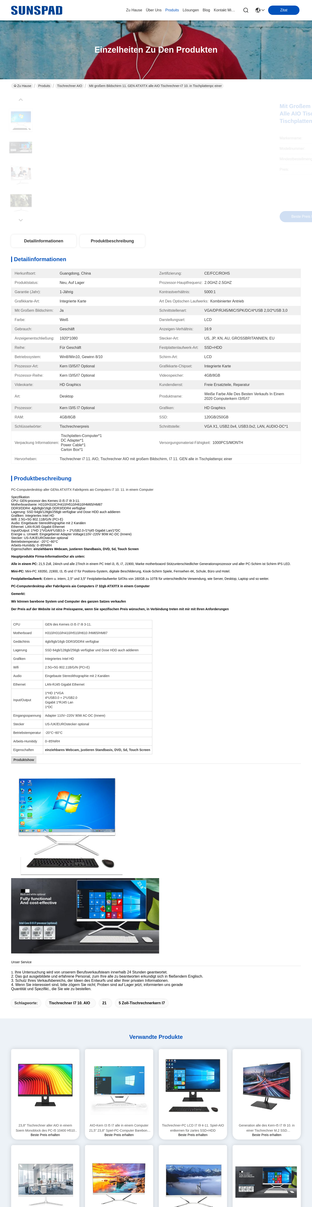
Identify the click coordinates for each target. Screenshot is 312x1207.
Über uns (154, 10)
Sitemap (50, 1173)
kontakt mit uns (225, 10)
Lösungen (99, 1115)
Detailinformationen (43, 241)
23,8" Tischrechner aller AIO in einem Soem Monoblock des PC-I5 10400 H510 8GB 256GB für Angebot (45, 940)
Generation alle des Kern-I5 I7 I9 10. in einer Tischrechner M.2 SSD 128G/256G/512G (267, 940)
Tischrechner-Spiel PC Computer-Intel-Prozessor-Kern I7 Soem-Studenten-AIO (119, 1035)
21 (104, 815)
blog (206, 10)
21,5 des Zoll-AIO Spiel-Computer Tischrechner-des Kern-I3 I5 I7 (193, 1035)
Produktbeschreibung (112, 241)
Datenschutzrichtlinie (26, 1173)
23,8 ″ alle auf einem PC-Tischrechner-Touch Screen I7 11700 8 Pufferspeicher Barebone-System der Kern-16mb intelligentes (267, 1036)
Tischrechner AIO (69, 86)
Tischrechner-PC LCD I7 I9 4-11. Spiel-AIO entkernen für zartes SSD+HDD (193, 939)
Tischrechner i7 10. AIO (69, 815)
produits (172, 10)
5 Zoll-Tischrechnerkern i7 (142, 815)
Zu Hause (134, 10)
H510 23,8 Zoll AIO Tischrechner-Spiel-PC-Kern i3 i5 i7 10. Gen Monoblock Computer (45, 1035)
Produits (44, 86)
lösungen (191, 10)
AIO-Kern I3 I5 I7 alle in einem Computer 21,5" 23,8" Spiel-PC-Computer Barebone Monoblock (119, 940)
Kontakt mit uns (103, 1134)
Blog (94, 1124)
